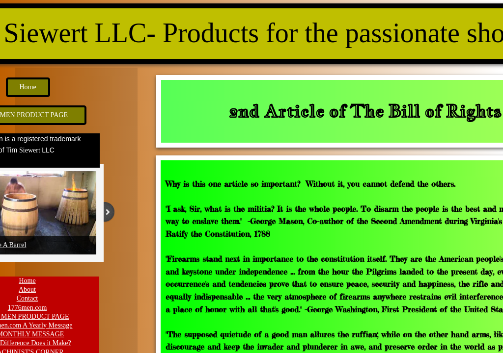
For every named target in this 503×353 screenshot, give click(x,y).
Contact (27, 298)
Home (27, 280)
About (27, 289)
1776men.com (27, 307)
